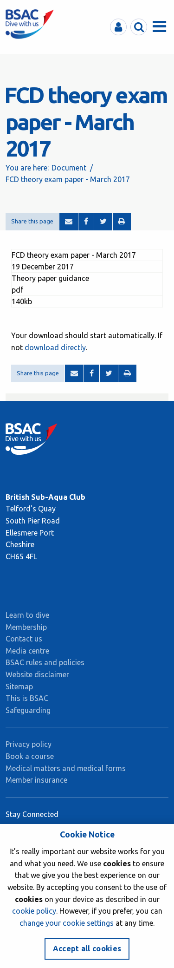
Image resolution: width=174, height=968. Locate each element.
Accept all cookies (87, 948)
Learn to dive (27, 615)
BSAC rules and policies (45, 662)
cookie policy (34, 911)
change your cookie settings (66, 923)
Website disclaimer (37, 674)
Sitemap (19, 686)
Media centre (27, 651)
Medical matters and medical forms (66, 768)
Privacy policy (29, 744)
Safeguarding (28, 710)
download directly (55, 347)
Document (69, 168)
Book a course (30, 756)
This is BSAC (27, 698)
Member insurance (36, 780)
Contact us (24, 638)
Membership (26, 627)
